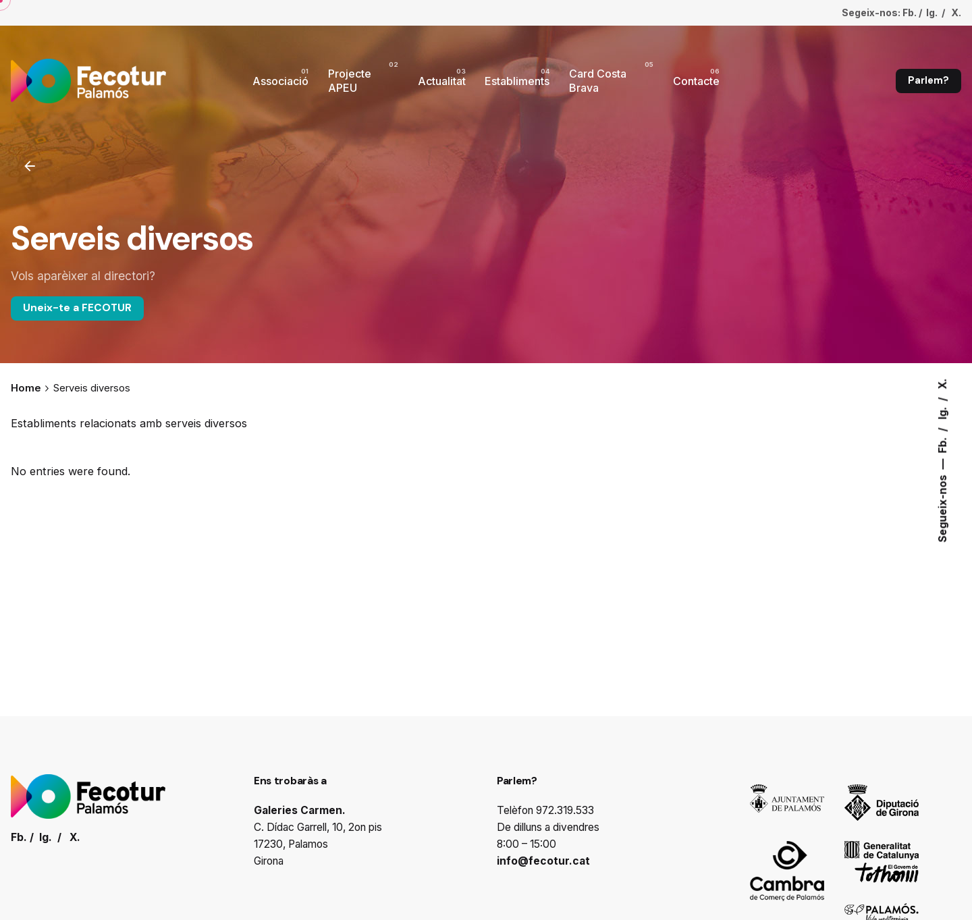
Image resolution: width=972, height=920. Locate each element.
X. (942, 383)
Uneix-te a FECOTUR (77, 308)
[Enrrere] (30, 166)
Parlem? (928, 80)
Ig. (942, 411)
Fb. (942, 443)
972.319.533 (565, 810)
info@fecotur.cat (543, 861)
